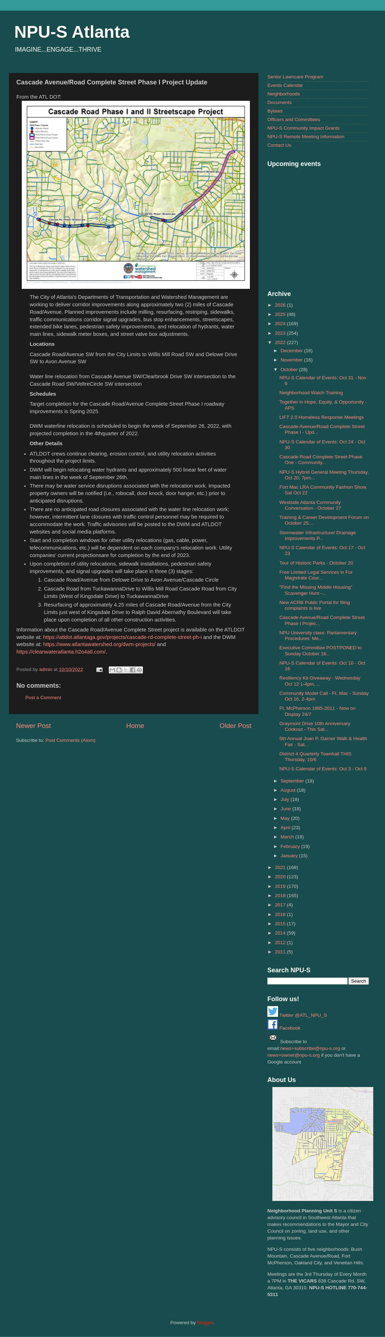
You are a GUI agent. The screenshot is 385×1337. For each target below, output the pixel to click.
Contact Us (279, 145)
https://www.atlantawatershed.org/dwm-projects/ (99, 644)
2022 (281, 342)
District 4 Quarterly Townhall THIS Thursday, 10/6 (315, 756)
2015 (281, 923)
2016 (281, 914)
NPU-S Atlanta (72, 31)
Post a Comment (43, 697)
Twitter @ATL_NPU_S (297, 1015)
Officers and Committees (293, 119)
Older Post (235, 725)
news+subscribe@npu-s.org (310, 1048)
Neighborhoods (283, 94)
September (293, 781)
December (292, 350)
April (286, 827)
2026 (281, 305)
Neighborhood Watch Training (311, 392)
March (288, 836)
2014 (281, 933)
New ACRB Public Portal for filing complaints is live (314, 605)
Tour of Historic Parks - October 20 (316, 563)
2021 (281, 867)
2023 (281, 333)
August (289, 790)
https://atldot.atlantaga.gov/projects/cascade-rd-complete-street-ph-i (122, 637)
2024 (281, 323)
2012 (281, 942)
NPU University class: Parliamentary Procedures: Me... (318, 635)
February (291, 846)
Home (135, 725)
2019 (281, 886)
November (292, 360)
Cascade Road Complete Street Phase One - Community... (321, 459)
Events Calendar (285, 85)
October (290, 369)
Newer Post (33, 725)
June (286, 808)
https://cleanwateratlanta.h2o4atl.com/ (61, 652)
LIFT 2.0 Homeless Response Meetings (321, 417)
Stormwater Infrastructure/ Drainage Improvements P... (317, 535)
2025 (281, 314)
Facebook (284, 1028)
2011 (281, 951)
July (286, 799)
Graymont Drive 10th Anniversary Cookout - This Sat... (314, 726)
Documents (279, 102)
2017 (281, 904)
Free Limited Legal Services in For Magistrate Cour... (316, 575)
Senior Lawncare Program (295, 76)
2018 (281, 895)
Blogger (205, 1322)
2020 (281, 876)
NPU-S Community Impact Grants (303, 128)
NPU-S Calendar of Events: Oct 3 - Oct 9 (323, 768)
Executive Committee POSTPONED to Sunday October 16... (320, 650)
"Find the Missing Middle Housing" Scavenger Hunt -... (316, 589)
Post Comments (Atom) (71, 740)
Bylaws (275, 111)
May (286, 818)
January (290, 855)
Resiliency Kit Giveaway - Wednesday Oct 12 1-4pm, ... (319, 680)
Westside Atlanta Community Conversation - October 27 (310, 505)
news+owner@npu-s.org (293, 1055)
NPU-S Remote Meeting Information (305, 136)
